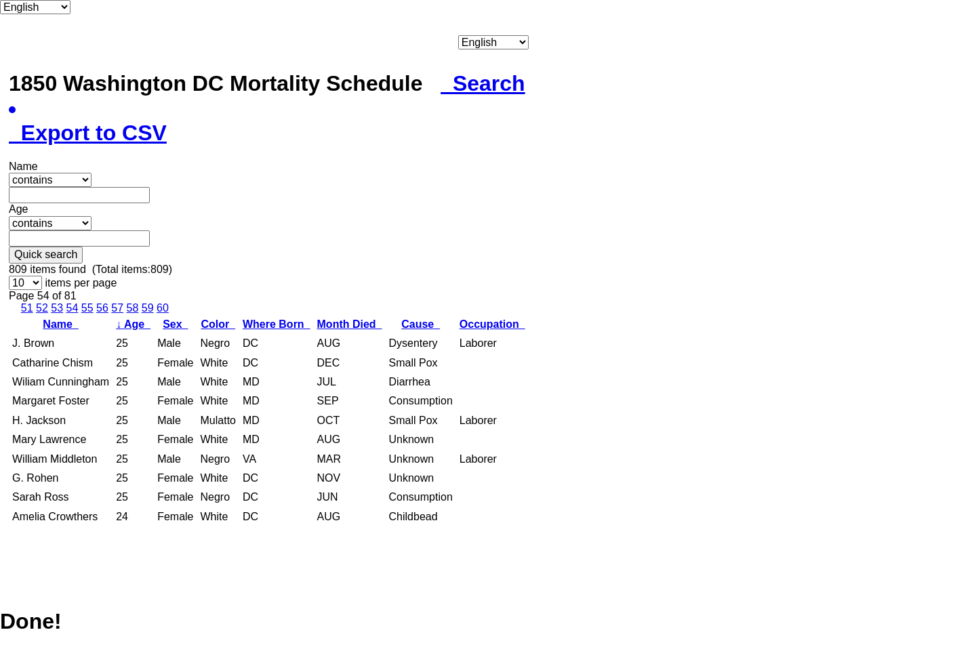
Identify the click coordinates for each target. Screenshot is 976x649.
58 (133, 308)
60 (163, 308)
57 (117, 308)
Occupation (492, 324)
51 (27, 308)
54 (72, 308)
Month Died (349, 324)
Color (218, 324)
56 (102, 308)
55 (87, 308)
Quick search (45, 254)
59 (148, 308)
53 (57, 308)
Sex (175, 324)
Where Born (276, 324)
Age (133, 324)
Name (60, 324)
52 (42, 308)
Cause (420, 324)
